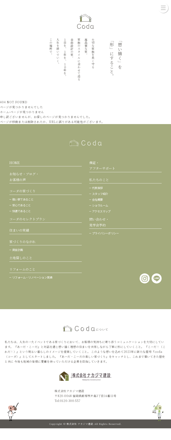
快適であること (21, 211)
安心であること (21, 205)
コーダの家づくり (22, 191)
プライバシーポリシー (105, 233)
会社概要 (97, 199)
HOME (14, 162)
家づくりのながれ (22, 241)
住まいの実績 (19, 230)
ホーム (4, 112)
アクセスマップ (101, 211)
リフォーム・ (32, 277)
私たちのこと (99, 179)
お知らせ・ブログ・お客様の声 (24, 177)
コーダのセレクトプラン (27, 219)
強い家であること (22, 199)
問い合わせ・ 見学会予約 (99, 222)
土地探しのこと (20, 257)
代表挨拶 (97, 188)
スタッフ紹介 (100, 194)
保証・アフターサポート (102, 165)
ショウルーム (100, 205)
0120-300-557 (70, 401)
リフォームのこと (22, 269)
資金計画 (17, 250)
